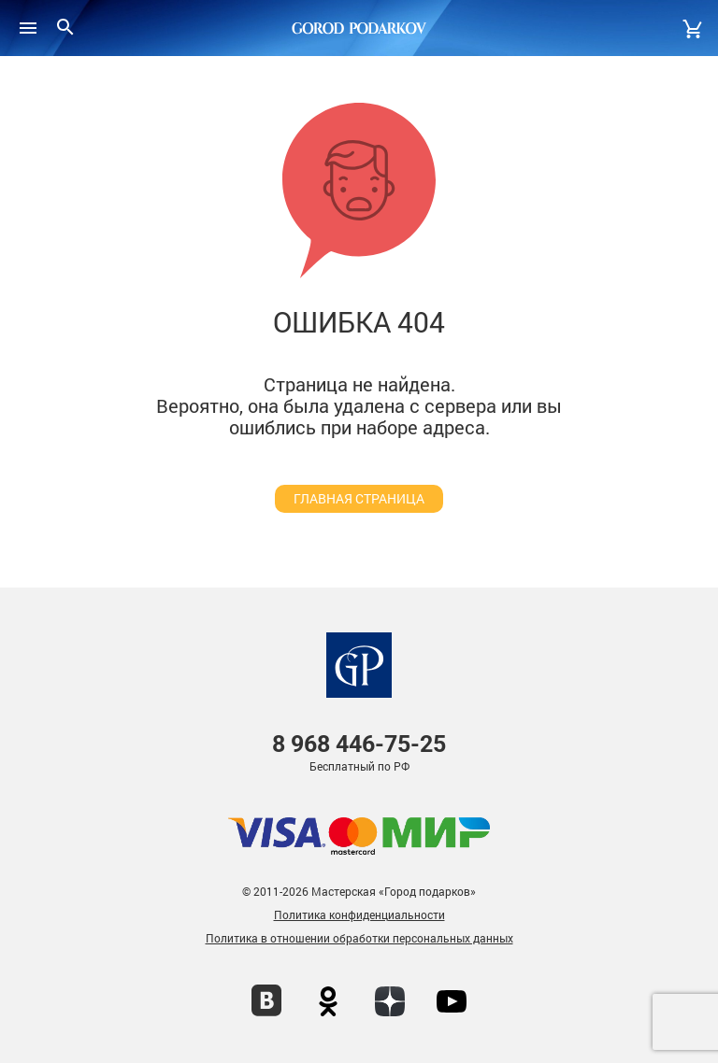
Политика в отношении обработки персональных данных (359, 937)
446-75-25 (359, 744)
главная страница (359, 498)
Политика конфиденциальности (359, 914)
